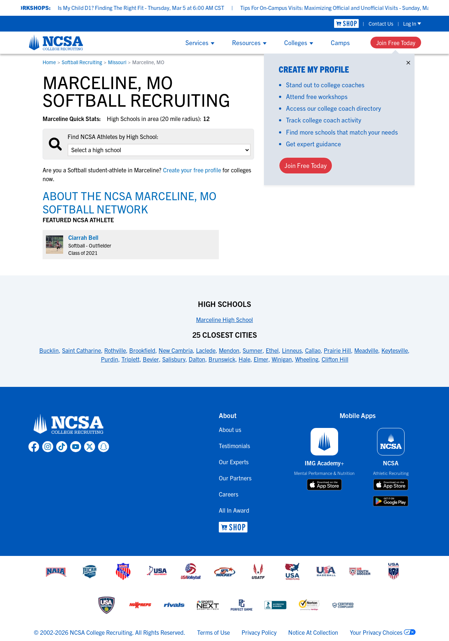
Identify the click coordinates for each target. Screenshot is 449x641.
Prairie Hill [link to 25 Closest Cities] (337, 350)
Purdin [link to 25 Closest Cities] (109, 359)
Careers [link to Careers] (228, 494)
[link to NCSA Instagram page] (47, 446)
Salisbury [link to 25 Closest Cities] (173, 359)
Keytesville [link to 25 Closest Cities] (394, 350)
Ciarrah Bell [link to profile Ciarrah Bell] (83, 237)
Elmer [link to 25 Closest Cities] (261, 359)
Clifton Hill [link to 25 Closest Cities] (335, 359)
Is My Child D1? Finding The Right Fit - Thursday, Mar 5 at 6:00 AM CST (149, 7)
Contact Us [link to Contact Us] (381, 23)
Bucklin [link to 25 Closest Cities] (49, 350)
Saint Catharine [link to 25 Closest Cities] (81, 350)
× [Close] (408, 61)
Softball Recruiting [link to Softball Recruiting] (82, 62)
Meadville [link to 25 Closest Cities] (366, 350)
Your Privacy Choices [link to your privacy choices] (376, 632)
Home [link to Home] (49, 62)
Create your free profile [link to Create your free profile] (192, 169)
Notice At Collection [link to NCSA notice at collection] (313, 632)
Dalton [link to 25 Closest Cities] (197, 359)
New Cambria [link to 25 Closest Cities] (176, 350)
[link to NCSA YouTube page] (75, 446)
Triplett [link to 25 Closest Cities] (131, 359)
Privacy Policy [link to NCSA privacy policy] (259, 632)
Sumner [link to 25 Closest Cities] (252, 350)
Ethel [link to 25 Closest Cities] (272, 350)
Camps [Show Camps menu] (340, 42)
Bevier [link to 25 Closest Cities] (151, 359)
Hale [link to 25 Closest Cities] (244, 359)
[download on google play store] (390, 501)
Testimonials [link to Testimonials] (234, 445)
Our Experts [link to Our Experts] (234, 461)
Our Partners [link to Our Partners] (235, 477)
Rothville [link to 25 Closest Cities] (115, 350)
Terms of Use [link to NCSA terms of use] (213, 632)
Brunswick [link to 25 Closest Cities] (222, 359)
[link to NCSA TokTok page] (61, 446)
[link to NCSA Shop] (346, 23)
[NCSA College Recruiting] (56, 42)
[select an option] (159, 150)
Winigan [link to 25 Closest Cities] (282, 359)
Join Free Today (395, 42)
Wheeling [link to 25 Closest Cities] (306, 359)
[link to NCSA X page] (89, 446)
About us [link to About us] (230, 429)
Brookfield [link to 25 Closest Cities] (142, 350)
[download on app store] (324, 485)
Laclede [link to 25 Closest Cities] (206, 350)
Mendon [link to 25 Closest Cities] (229, 350)
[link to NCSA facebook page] (33, 446)
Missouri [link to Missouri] (117, 62)
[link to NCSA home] (68, 424)
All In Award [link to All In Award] (234, 510)
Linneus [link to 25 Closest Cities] (292, 350)
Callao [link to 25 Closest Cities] (313, 350)
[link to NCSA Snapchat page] (103, 446)
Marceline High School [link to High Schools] (224, 319)
